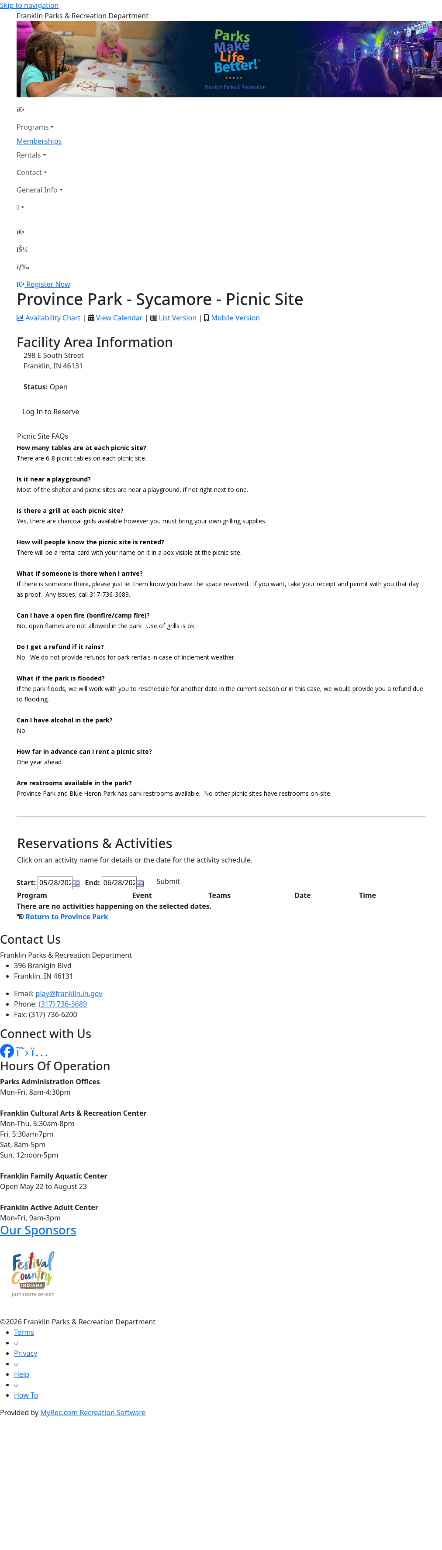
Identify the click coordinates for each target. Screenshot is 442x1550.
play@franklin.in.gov (69, 993)
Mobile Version (235, 318)
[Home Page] (40, 109)
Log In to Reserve (50, 411)
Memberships (39, 141)
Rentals (29, 155)
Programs (32, 127)
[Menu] (23, 266)
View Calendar (119, 318)
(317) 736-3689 (63, 1004)
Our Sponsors (38, 1230)
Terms (24, 1332)
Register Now (48, 284)
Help (21, 1374)
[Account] (40, 207)
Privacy (25, 1353)
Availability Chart (48, 318)
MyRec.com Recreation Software (92, 1412)
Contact (29, 172)
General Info (37, 190)
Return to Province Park (66, 916)
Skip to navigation (29, 5)
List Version (178, 318)
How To (26, 1395)
